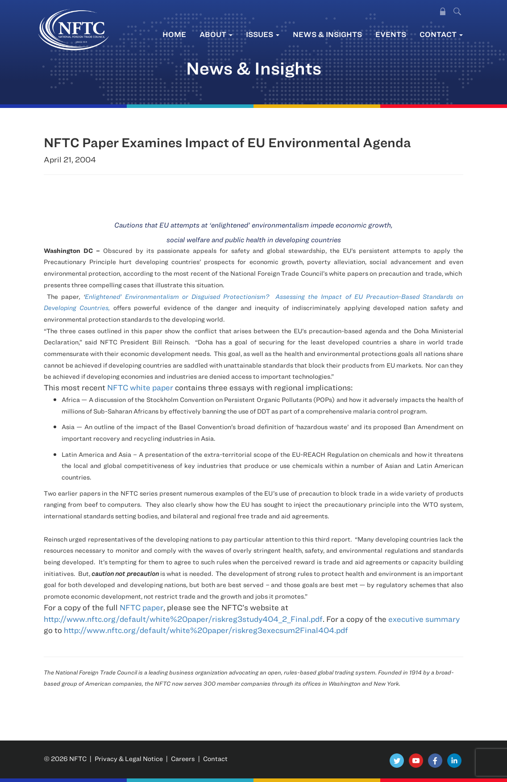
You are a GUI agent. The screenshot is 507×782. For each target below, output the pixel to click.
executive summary (424, 619)
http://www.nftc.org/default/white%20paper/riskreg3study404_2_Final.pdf (183, 619)
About (216, 34)
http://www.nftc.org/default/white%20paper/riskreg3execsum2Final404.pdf (206, 630)
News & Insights (327, 34)
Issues (262, 34)
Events (390, 34)
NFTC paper (141, 607)
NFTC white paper (141, 387)
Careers (183, 758)
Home (174, 34)
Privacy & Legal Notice (129, 758)
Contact (441, 34)
